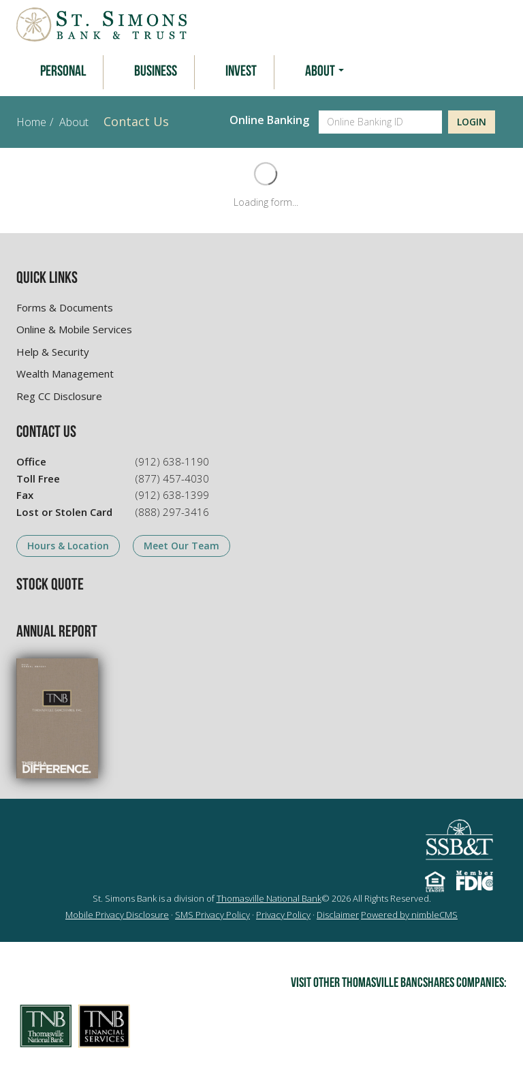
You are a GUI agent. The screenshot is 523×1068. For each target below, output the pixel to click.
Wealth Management (65, 373)
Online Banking (269, 119)
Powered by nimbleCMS (409, 915)
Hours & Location (68, 545)
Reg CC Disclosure (59, 396)
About (324, 72)
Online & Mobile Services (74, 329)
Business (155, 72)
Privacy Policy (283, 915)
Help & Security (52, 351)
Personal (63, 72)
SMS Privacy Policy (212, 915)
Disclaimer (338, 915)
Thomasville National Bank (269, 898)
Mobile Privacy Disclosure (117, 915)
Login (471, 121)
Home (31, 122)
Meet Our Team (181, 545)
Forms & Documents (64, 307)
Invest (241, 72)
